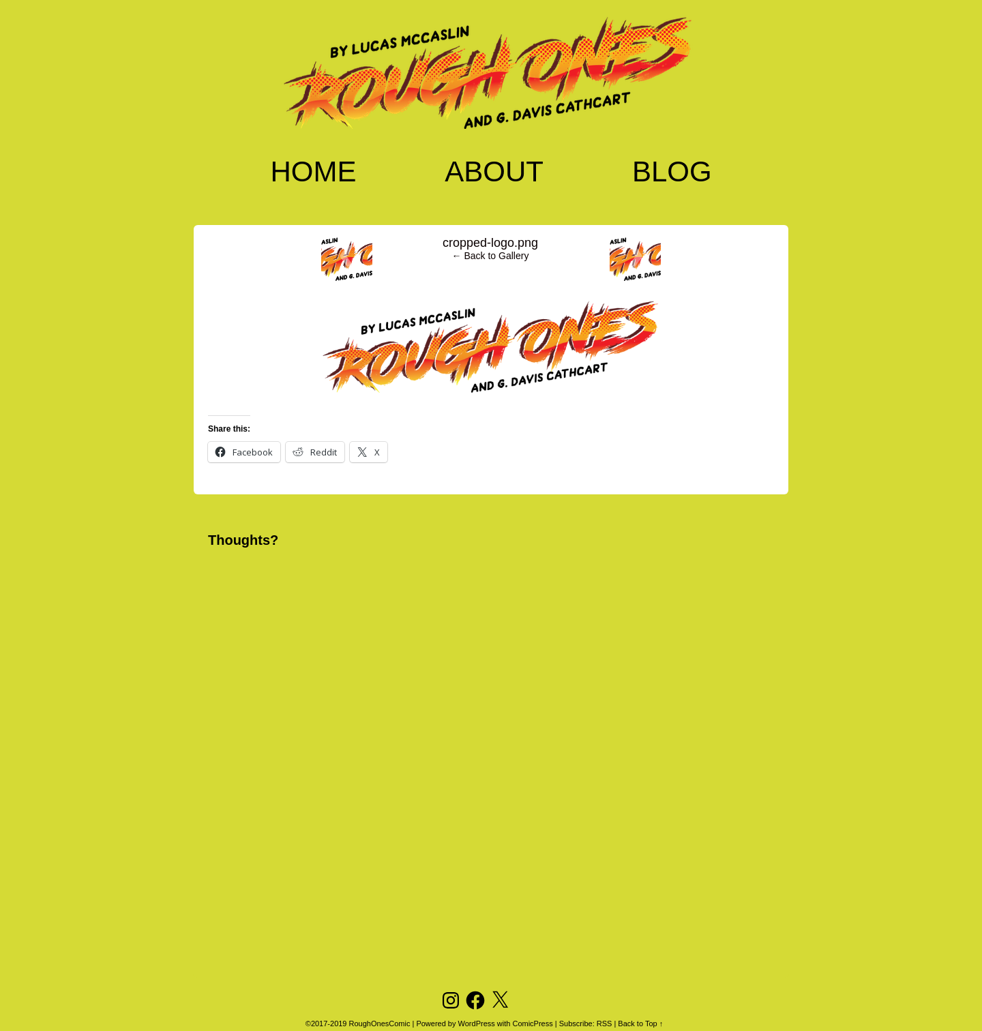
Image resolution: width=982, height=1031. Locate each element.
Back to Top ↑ (640, 1023)
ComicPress (532, 1023)
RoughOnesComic (380, 1023)
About (494, 171)
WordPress (476, 1023)
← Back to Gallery (490, 255)
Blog (672, 171)
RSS (604, 1023)
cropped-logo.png (490, 243)
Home (313, 171)
